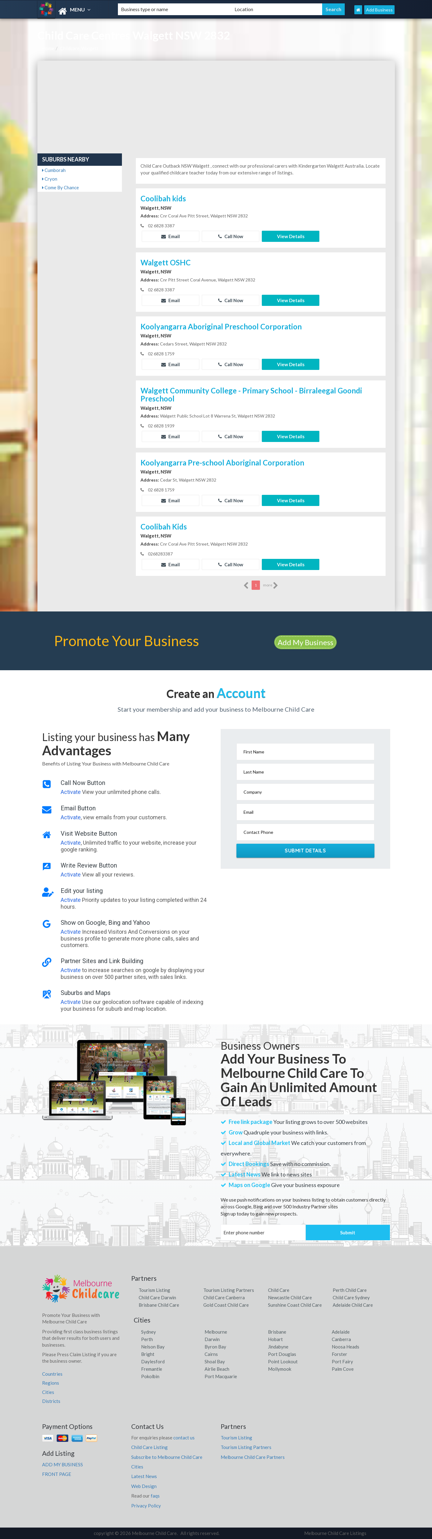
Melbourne (216, 1332)
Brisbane (277, 1332)
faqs (155, 1495)
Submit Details (305, 850)
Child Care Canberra (224, 1297)
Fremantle (151, 1369)
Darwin (212, 1339)
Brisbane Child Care (159, 1305)
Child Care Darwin (157, 1297)
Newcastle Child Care (290, 1297)
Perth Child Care (350, 1290)
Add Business (379, 9)
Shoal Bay (215, 1361)
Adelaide (341, 1332)
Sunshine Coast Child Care (295, 1305)
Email (170, 236)
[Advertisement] (216, 107)
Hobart (275, 1339)
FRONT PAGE (56, 1474)
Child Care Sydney (351, 1297)
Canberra (341, 1339)
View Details (291, 236)
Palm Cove (343, 1369)
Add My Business (305, 642)
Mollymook (279, 1369)
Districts (51, 1401)
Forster (339, 1354)
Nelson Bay (153, 1346)
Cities (48, 1392)
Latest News (144, 1476)
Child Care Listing (149, 1447)
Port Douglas (282, 1354)
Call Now (230, 236)
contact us (184, 1437)
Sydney (148, 1332)
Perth (147, 1339)
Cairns (211, 1354)
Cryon (49, 179)
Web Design (144, 1486)
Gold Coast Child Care (226, 1305)
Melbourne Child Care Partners (253, 1457)
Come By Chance (60, 187)
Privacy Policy (146, 1505)
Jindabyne (278, 1346)
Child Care (278, 1290)
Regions (50, 1383)
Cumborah (54, 170)
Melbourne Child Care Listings (335, 1533)
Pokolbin (150, 1376)
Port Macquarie (221, 1376)
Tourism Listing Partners (228, 1290)
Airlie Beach (217, 1369)
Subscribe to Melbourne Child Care (166, 1457)
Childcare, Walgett (79, 48)
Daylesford (153, 1361)
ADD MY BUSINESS (62, 1464)
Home (48, 48)
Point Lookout (283, 1361)
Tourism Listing (154, 1290)
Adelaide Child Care (353, 1305)
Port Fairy (342, 1361)
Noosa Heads (345, 1346)
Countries (52, 1374)
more (270, 585)
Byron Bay (215, 1346)
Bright (147, 1354)
